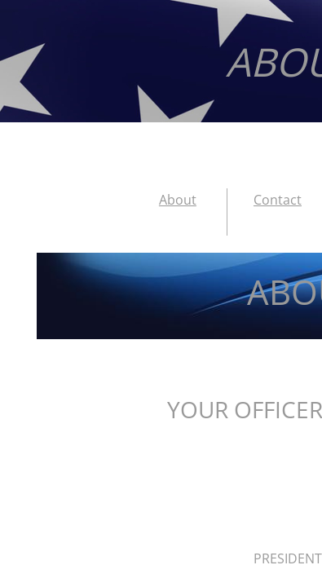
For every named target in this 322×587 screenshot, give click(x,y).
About (177, 200)
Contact (278, 200)
